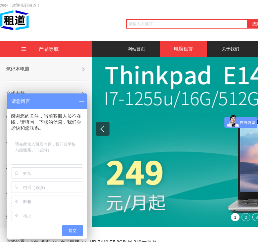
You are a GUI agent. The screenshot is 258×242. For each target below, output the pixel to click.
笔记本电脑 (18, 69)
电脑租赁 (183, 48)
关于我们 (230, 48)
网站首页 (136, 48)
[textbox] (187, 24)
